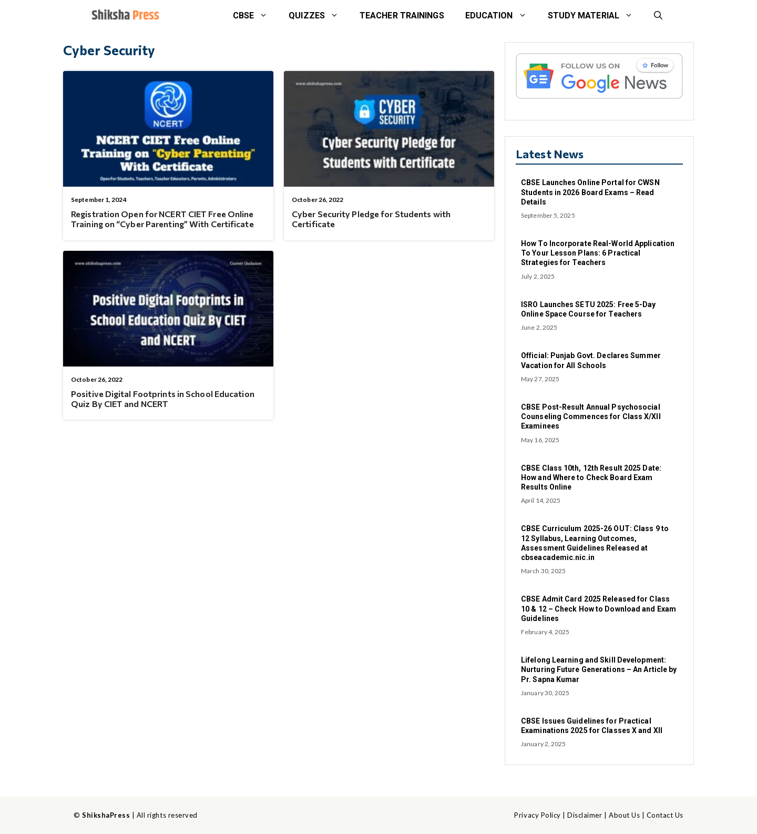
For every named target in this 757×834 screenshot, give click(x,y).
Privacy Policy (537, 815)
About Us (624, 815)
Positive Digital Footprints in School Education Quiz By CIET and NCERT (162, 399)
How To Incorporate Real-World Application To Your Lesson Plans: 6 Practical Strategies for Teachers (597, 253)
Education (501, 16)
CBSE (255, 16)
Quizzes (319, 16)
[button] (658, 16)
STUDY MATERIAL (595, 16)
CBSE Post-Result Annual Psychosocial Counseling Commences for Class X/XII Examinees (591, 416)
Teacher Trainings (402, 16)
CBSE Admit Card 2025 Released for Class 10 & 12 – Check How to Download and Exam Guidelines (598, 608)
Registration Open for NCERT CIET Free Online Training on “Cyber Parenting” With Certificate (162, 219)
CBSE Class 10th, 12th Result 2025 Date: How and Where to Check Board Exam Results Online (591, 477)
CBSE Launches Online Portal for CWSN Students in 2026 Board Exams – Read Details (590, 192)
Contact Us (665, 815)
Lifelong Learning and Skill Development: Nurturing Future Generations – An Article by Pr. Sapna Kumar (599, 669)
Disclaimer (584, 815)
